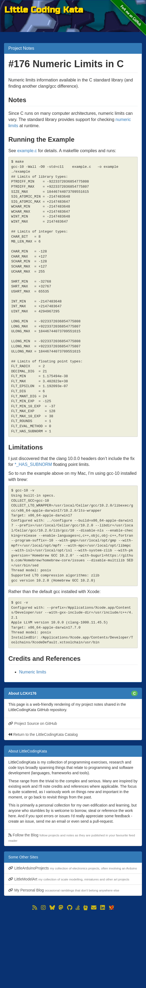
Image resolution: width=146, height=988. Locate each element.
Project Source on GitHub (32, 723)
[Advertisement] (73, 949)
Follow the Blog (71, 837)
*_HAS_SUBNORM (33, 464)
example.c (27, 150)
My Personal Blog (63, 890)
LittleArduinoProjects (72, 868)
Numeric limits (32, 672)
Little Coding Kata (43, 10)
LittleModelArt (68, 879)
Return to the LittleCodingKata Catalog (43, 734)
